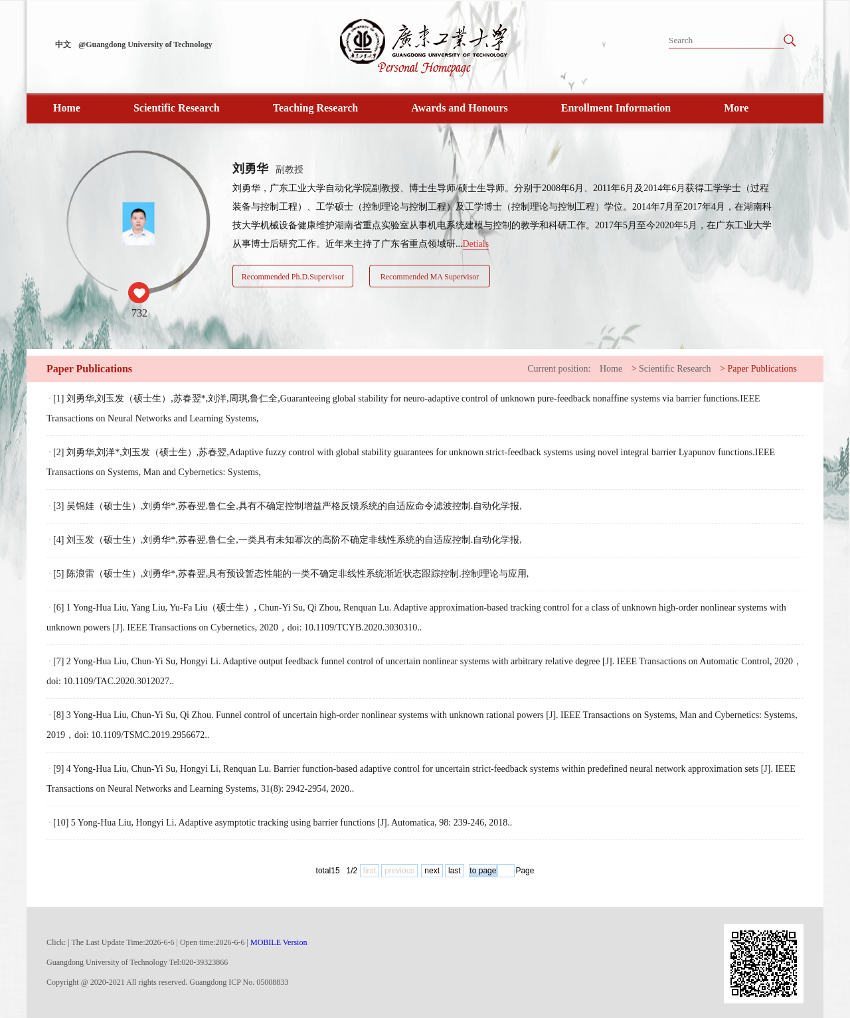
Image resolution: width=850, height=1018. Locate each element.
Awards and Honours (459, 107)
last (454, 870)
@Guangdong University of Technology (145, 44)
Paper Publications (762, 369)
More (736, 107)
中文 (63, 44)
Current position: (558, 369)
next (432, 870)
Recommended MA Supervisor (430, 276)
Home (66, 107)
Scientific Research (176, 107)
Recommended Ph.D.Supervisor (293, 276)
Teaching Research (315, 107)
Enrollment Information (616, 107)
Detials (476, 244)
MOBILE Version (278, 942)
